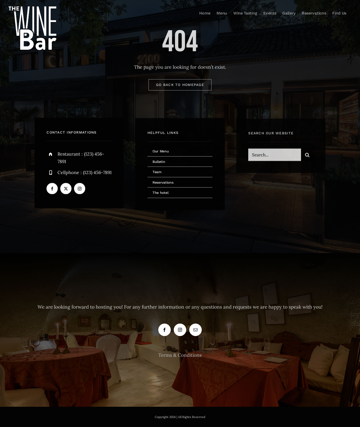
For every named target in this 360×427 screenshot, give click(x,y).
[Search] (307, 155)
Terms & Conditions (180, 355)
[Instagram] (180, 330)
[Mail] (195, 330)
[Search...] (274, 155)
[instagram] (79, 189)
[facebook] (52, 189)
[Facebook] (164, 330)
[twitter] (66, 189)
